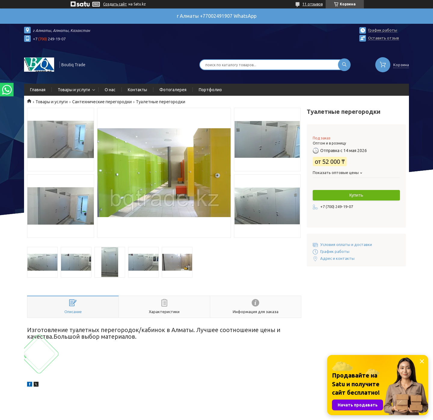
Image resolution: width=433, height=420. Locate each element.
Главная (37, 90)
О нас (110, 90)
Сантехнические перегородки (102, 101)
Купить (356, 195)
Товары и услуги (74, 90)
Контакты (137, 90)
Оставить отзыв (383, 38)
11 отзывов (312, 4)
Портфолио (210, 90)
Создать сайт (115, 4)
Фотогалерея (172, 90)
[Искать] (344, 64)
